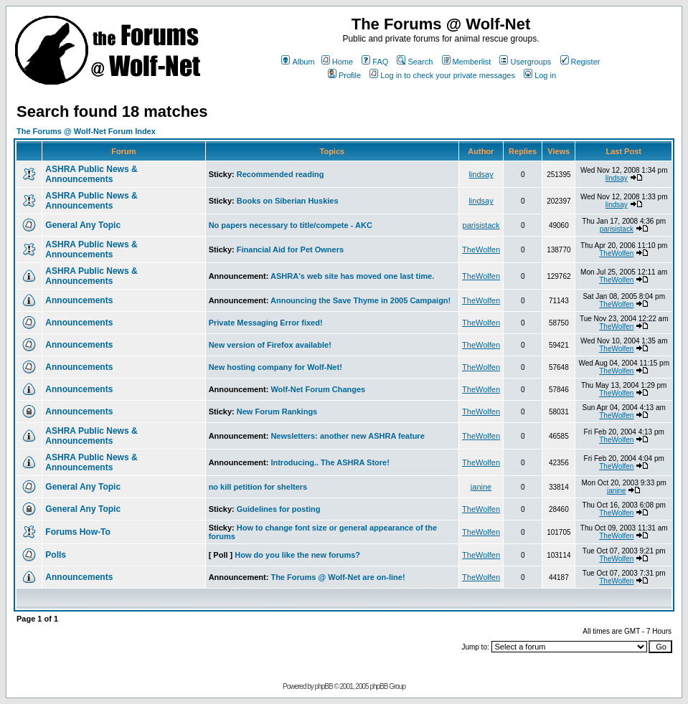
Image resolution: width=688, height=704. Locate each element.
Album (297, 61)
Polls (55, 555)
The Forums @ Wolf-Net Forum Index (86, 131)
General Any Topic (83, 225)
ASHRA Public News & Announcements (91, 174)
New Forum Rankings (277, 411)
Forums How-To (77, 532)
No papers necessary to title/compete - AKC (290, 225)
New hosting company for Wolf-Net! (275, 367)
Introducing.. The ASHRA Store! (329, 462)
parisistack (481, 225)
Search (415, 61)
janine (481, 486)
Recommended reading (280, 174)
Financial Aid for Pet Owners (290, 249)
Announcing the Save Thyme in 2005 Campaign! (360, 300)
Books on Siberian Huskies (288, 200)
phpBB (324, 686)
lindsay (480, 174)
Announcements (79, 300)
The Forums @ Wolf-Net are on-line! (337, 577)
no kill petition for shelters (258, 486)
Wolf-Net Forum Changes (317, 389)
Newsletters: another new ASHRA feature (347, 436)
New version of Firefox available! (270, 345)
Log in (540, 75)
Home (337, 61)
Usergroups (525, 61)
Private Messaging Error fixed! (266, 322)
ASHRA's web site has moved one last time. (352, 276)
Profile (344, 75)
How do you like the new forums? (297, 555)
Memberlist (466, 61)
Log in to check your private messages (442, 75)
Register (580, 61)
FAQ (375, 61)
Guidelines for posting (279, 509)
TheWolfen (481, 249)
